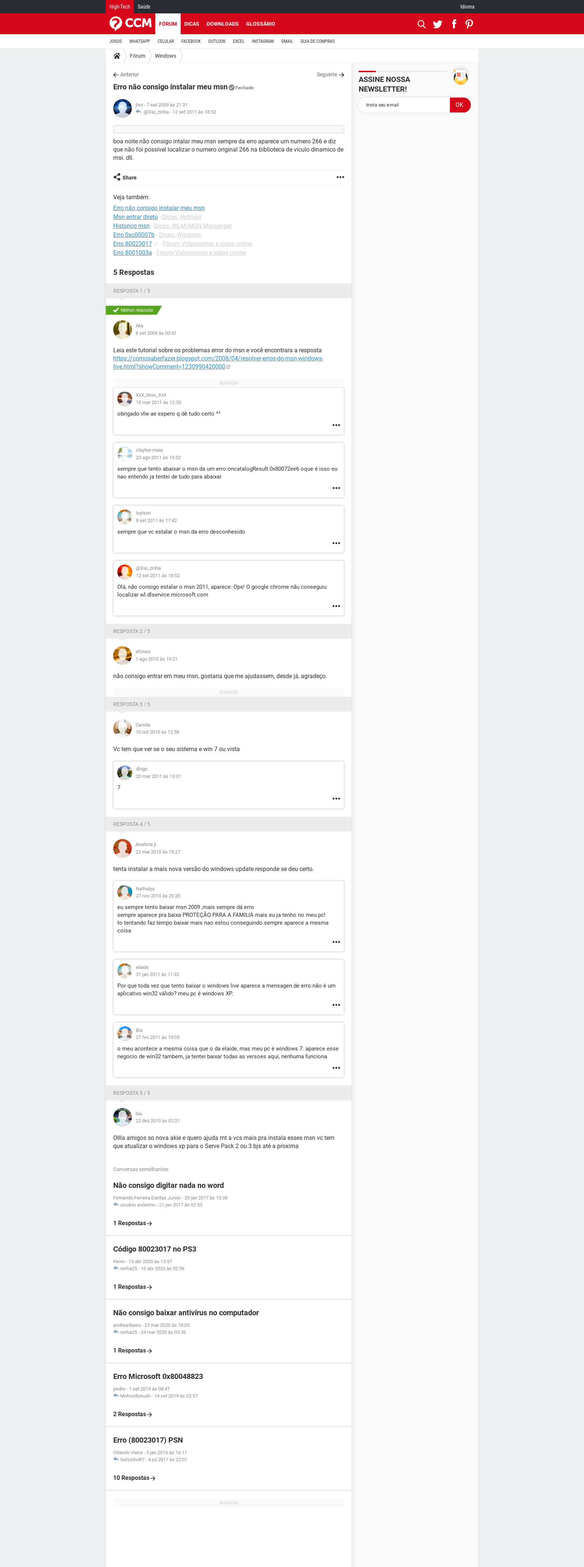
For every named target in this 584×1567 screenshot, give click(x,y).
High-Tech (120, 7)
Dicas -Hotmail (181, 216)
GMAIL (287, 41)
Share (130, 178)
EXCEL (238, 41)
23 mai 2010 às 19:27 (158, 852)
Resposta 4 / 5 (131, 824)
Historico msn (131, 225)
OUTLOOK (217, 41)
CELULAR (166, 41)
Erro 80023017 (132, 243)
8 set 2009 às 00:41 (156, 333)
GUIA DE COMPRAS (317, 41)
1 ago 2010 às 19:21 (157, 659)
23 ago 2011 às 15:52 (158, 457)
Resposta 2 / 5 (131, 631)
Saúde (143, 7)
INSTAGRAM (263, 41)
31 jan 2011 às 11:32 (157, 974)
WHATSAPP (140, 41)
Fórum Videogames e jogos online (207, 243)
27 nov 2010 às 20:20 (158, 896)
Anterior (129, 74)
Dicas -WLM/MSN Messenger (193, 225)
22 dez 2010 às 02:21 (158, 1120)
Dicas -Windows (180, 234)
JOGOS (116, 41)
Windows (165, 56)
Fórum (168, 24)
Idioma (467, 7)
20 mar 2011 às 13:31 (158, 776)
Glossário (260, 24)
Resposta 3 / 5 (131, 704)
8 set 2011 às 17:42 (156, 520)
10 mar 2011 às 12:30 (158, 402)
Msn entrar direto (135, 216)
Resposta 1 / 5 (131, 291)
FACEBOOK (191, 41)
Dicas (191, 24)
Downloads (223, 24)
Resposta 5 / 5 (131, 1093)
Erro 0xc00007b (134, 234)
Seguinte (327, 74)
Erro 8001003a (132, 252)
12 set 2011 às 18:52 (194, 112)
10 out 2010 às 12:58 (157, 732)
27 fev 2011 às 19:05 (158, 1037)
